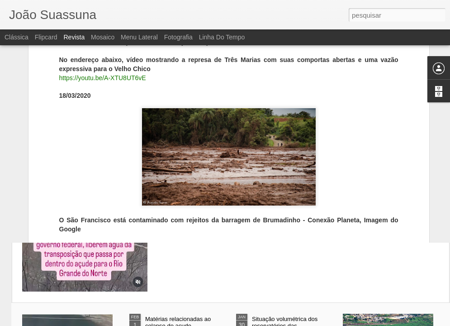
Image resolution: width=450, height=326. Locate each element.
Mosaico (102, 37)
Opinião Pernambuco (125, 188)
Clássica (16, 37)
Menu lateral (139, 37)
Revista (74, 37)
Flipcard (46, 37)
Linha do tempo (222, 37)
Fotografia (178, 37)
